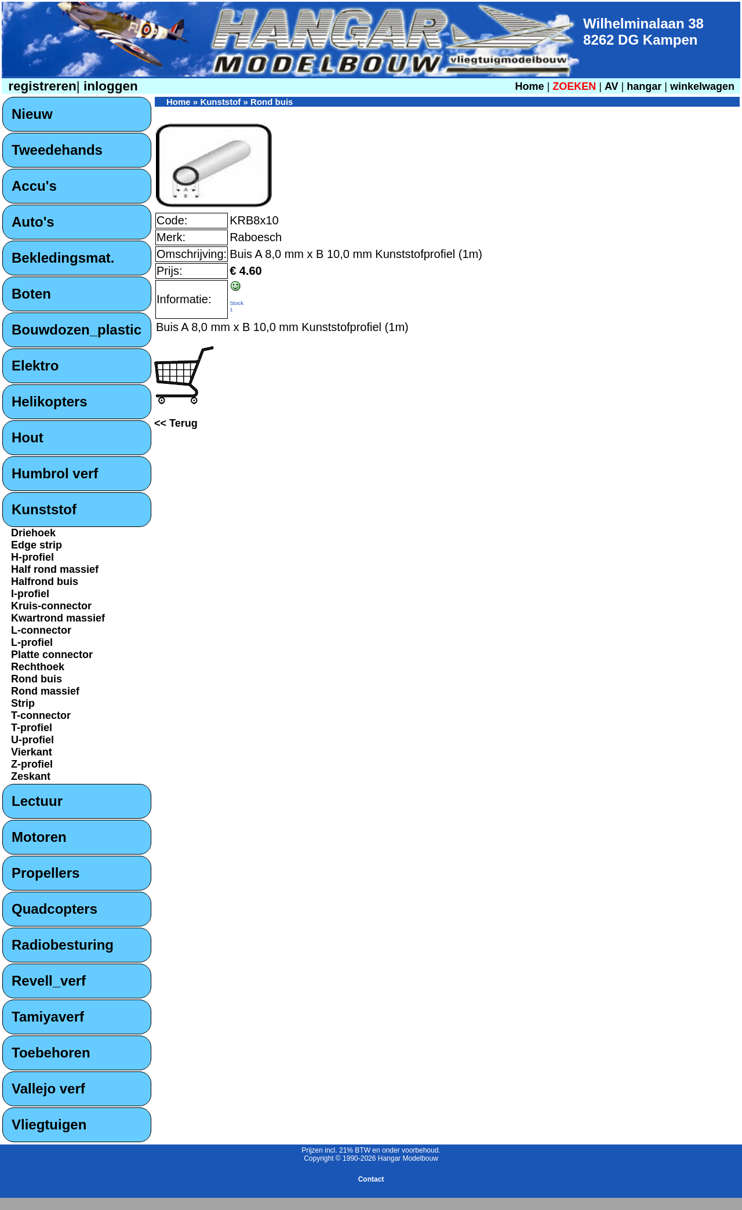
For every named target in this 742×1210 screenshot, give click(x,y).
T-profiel (31, 727)
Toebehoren (51, 1052)
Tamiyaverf (48, 1016)
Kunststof (44, 509)
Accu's (34, 186)
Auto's (33, 222)
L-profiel (32, 642)
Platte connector (52, 654)
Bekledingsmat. (63, 258)
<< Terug (176, 423)
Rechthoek (37, 667)
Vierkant (31, 752)
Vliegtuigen (49, 1124)
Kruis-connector (51, 606)
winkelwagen (702, 86)
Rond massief (45, 691)
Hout (27, 437)
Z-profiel (32, 764)
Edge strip (36, 545)
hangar (644, 86)
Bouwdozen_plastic (76, 329)
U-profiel (32, 740)
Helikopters (50, 401)
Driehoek (33, 533)
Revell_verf (49, 981)
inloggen (109, 86)
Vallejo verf (48, 1088)
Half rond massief (55, 569)
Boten (31, 293)
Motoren (39, 837)
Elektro (35, 365)
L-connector (41, 630)
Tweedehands (57, 150)
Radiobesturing (63, 945)
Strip (23, 703)
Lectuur (37, 801)
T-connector (41, 715)
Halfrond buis (44, 581)
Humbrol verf (55, 473)
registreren (41, 86)
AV (613, 86)
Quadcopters (54, 909)
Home (529, 86)
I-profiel (30, 593)
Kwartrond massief (58, 618)
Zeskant (30, 776)
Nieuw (32, 114)
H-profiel (32, 557)
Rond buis (36, 679)
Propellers (45, 873)
